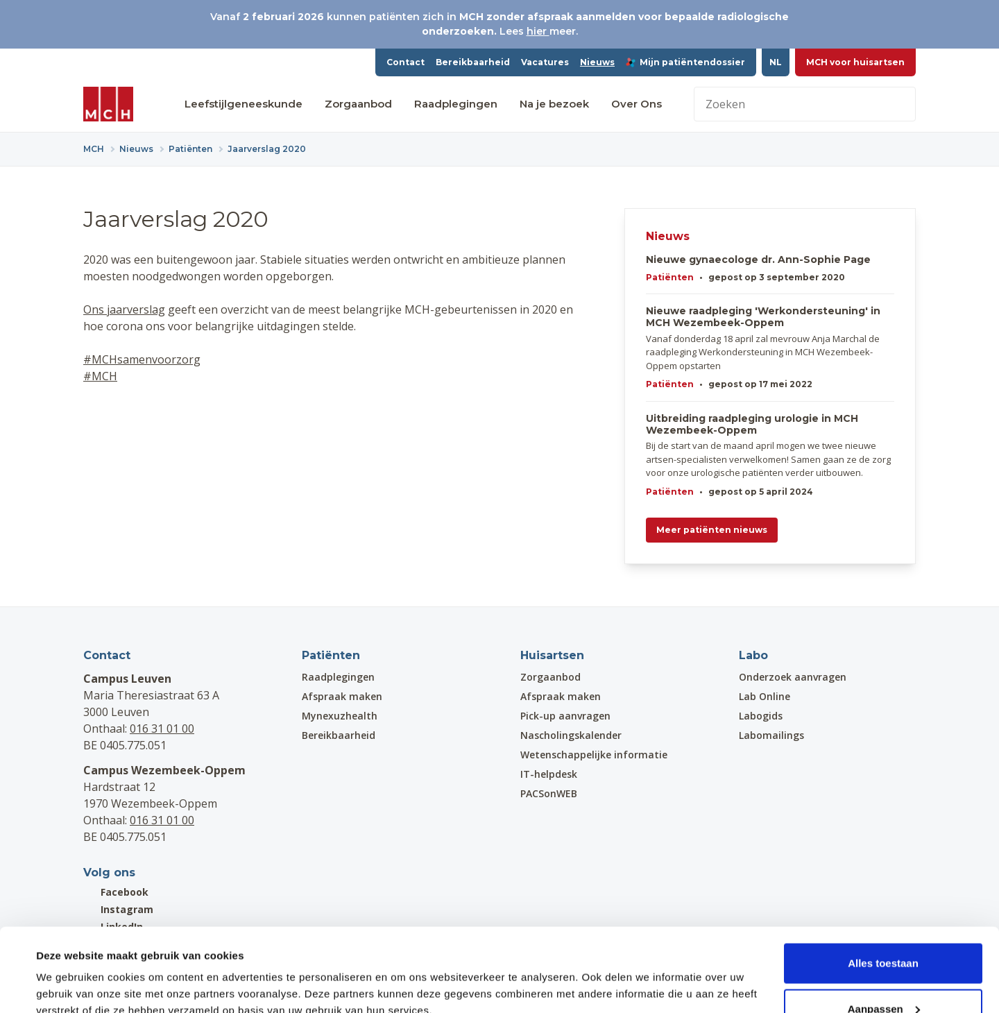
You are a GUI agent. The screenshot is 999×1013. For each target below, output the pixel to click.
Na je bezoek (554, 103)
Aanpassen (884, 931)
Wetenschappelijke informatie (593, 754)
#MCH (100, 376)
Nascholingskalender (571, 735)
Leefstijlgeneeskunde (243, 103)
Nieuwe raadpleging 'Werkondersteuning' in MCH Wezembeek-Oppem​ (763, 317)
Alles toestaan (883, 885)
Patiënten (670, 277)
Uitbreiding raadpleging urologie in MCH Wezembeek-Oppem (752, 424)
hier (538, 31)
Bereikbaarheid (473, 62)
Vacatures (545, 62)
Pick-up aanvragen (565, 715)
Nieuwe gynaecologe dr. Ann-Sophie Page (758, 260)
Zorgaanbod (358, 103)
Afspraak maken (342, 696)
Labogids (761, 715)
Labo (753, 655)
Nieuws (597, 62)
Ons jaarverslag (124, 309)
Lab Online (764, 696)
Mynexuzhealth (339, 715)
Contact (405, 62)
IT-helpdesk (548, 774)
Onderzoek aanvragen (792, 676)
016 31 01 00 (162, 728)
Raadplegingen (455, 103)
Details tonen (69, 970)
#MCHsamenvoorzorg (141, 359)
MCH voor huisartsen (855, 62)
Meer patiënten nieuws (711, 530)
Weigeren (883, 976)
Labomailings (771, 735)
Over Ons (636, 103)
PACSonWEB (548, 793)
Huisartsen (552, 655)
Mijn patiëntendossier (685, 62)
